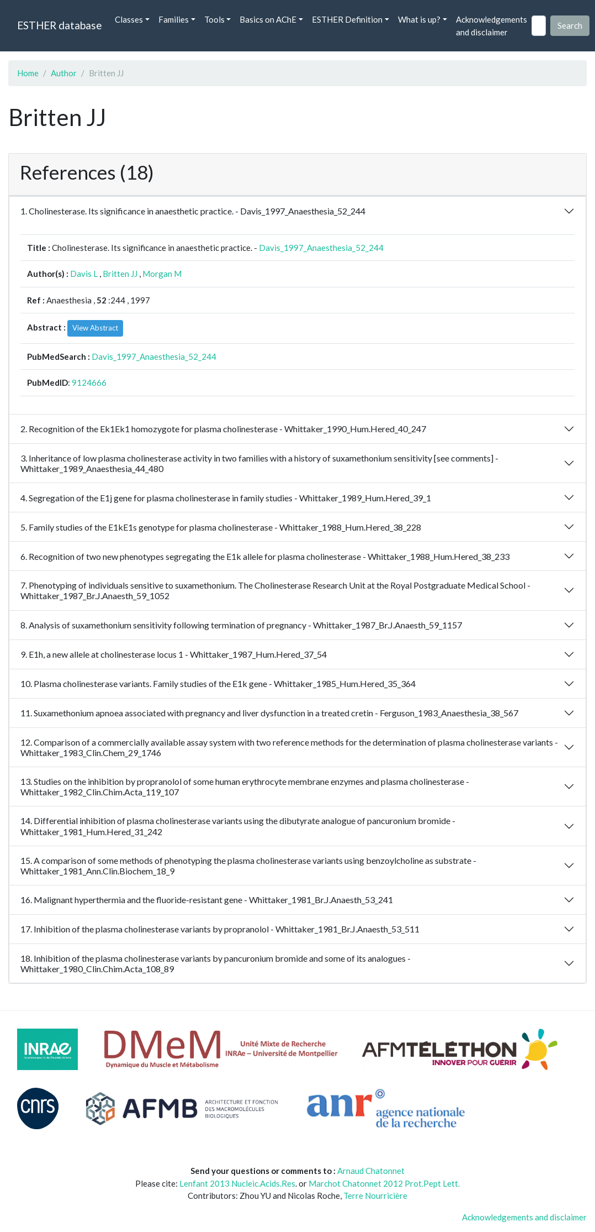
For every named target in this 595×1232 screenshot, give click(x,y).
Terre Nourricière (375, 1195)
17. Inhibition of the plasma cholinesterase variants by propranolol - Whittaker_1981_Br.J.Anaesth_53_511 (219, 929)
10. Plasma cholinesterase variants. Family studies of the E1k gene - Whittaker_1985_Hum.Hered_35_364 (218, 683)
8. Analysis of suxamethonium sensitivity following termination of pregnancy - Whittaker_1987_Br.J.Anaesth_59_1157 (241, 625)
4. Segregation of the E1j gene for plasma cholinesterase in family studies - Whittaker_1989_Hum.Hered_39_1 (225, 497)
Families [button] (173, 19)
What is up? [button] (419, 19)
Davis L (84, 274)
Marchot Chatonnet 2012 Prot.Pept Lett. (384, 1183)
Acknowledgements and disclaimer (491, 25)
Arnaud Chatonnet (371, 1171)
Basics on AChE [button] (268, 19)
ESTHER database (59, 25)
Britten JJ (120, 274)
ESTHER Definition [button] (347, 19)
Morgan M (162, 274)
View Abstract (95, 327)
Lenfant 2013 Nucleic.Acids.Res (237, 1183)
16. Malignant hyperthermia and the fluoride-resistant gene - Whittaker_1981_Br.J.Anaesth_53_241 (206, 899)
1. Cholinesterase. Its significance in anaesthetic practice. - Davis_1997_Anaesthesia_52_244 (192, 211)
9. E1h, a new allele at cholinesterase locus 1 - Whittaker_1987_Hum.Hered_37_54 (173, 654)
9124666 (89, 382)
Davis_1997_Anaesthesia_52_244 (321, 248)
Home (28, 73)
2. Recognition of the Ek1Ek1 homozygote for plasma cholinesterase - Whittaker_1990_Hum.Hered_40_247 (223, 428)
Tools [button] (214, 19)
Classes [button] (129, 19)
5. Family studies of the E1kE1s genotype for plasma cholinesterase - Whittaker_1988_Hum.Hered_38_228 (220, 527)
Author (64, 73)
